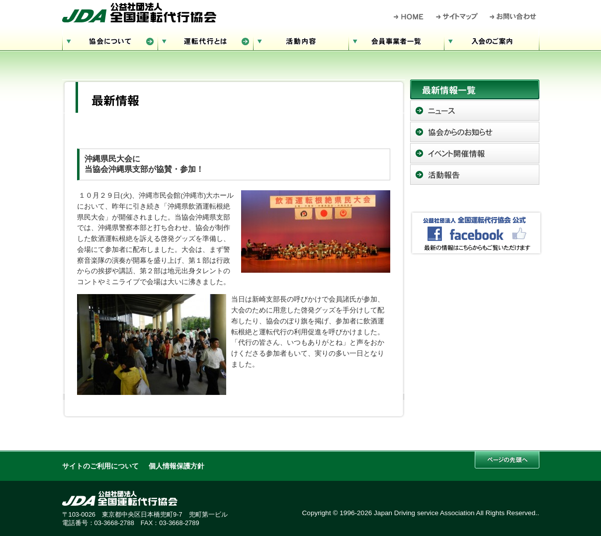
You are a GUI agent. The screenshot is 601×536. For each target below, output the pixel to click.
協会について (110, 40)
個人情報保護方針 (176, 466)
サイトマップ (457, 16)
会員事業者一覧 (396, 40)
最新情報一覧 (474, 89)
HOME (409, 16)
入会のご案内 (491, 40)
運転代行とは (205, 40)
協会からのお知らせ (474, 132)
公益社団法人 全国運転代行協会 (139, 12)
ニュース (474, 110)
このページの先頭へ (507, 459)
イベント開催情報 (474, 153)
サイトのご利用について (100, 466)
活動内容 (300, 40)
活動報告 (474, 174)
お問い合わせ (513, 16)
